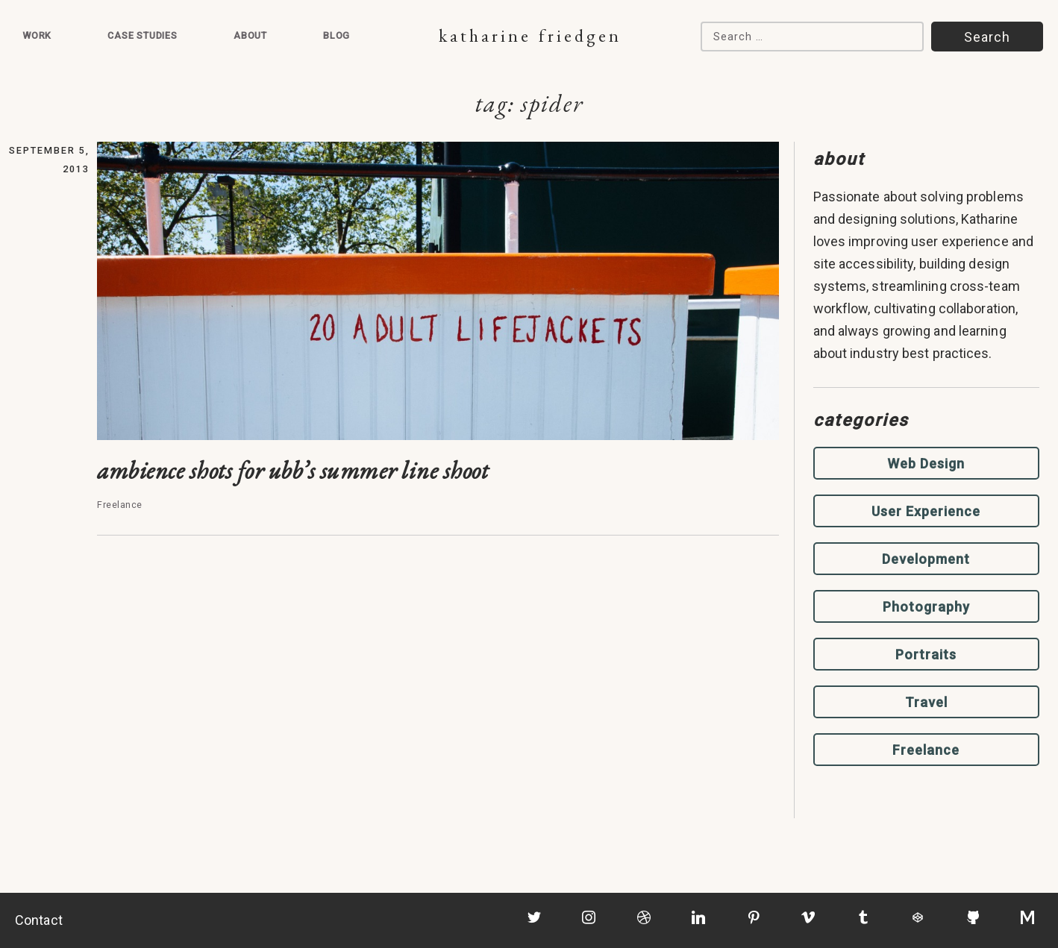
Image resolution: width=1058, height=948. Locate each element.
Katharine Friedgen (530, 35)
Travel (926, 702)
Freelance (926, 750)
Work (36, 35)
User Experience (925, 511)
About (250, 35)
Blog (336, 35)
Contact (39, 920)
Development (926, 559)
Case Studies (142, 35)
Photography (926, 607)
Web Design (926, 463)
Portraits (926, 654)
